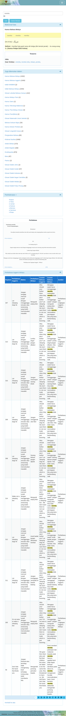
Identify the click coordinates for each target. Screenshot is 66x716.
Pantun (7, 160)
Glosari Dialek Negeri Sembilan (15, 177)
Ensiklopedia (9, 152)
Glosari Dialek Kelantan (12, 173)
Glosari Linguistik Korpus (13, 131)
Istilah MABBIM (10, 84)
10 (61, 697)
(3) (49, 238)
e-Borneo (12, 208)
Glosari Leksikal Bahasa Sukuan (15, 93)
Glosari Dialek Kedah (12, 169)
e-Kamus (12, 206)
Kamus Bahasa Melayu (12, 76)
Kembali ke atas (10, 702)
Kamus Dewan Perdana (12, 127)
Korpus (11, 200)
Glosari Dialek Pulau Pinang (14, 186)
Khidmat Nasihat (10, 139)
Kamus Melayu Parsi (11, 97)
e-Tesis (11, 202)
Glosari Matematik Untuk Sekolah (16, 118)
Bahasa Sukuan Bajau (12, 122)
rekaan (32, 62)
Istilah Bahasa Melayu (12, 89)
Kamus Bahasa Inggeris (12, 80)
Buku (6, 156)
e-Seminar (12, 210)
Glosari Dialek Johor (11, 165)
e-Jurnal (11, 204)
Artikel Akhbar (9, 144)
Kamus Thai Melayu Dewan (14, 110)
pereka (38, 62)
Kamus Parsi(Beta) (11, 114)
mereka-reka (25, 62)
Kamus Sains (9, 101)
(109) (46, 267)
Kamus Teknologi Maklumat (14, 106)
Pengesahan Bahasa (11, 135)
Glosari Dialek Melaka (12, 181)
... (64, 697)
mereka (9, 35)
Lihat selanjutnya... (9, 238)
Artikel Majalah (10, 148)
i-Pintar (11, 212)
